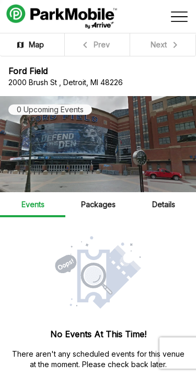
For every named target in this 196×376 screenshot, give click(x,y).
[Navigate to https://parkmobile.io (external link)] (61, 16)
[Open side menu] (179, 16)
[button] (32, 44)
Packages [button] (98, 204)
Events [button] (32, 204)
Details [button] (163, 204)
